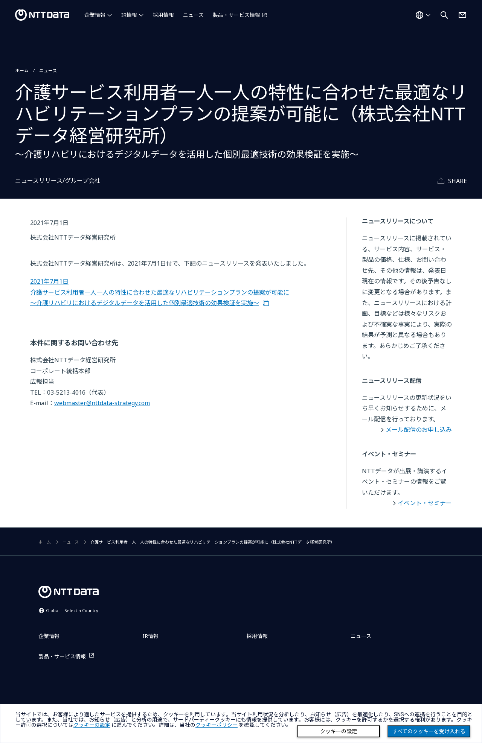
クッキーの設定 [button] (91, 725)
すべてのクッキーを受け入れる (428, 731)
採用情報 (163, 14)
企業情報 (94, 14)
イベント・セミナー (425, 503)
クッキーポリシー (216, 725)
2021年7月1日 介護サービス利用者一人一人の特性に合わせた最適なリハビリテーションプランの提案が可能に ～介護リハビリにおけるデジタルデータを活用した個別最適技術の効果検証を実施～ (159, 292)
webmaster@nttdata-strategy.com (102, 403)
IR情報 (129, 14)
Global (72, 610)
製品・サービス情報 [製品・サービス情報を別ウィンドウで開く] (236, 14)
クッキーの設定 (338, 731)
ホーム (22, 70)
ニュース (193, 14)
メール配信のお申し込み (419, 429)
